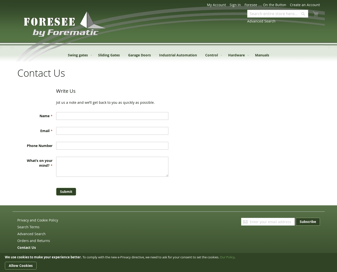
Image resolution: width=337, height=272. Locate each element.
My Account (216, 4)
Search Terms (28, 227)
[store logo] (38, 25)
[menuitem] (79, 55)
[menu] (168, 55)
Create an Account (305, 4)
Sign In (235, 4)
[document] (168, 262)
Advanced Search (261, 21)
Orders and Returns (33, 240)
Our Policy (227, 257)
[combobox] (277, 14)
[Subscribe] (308, 222)
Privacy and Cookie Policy (37, 220)
